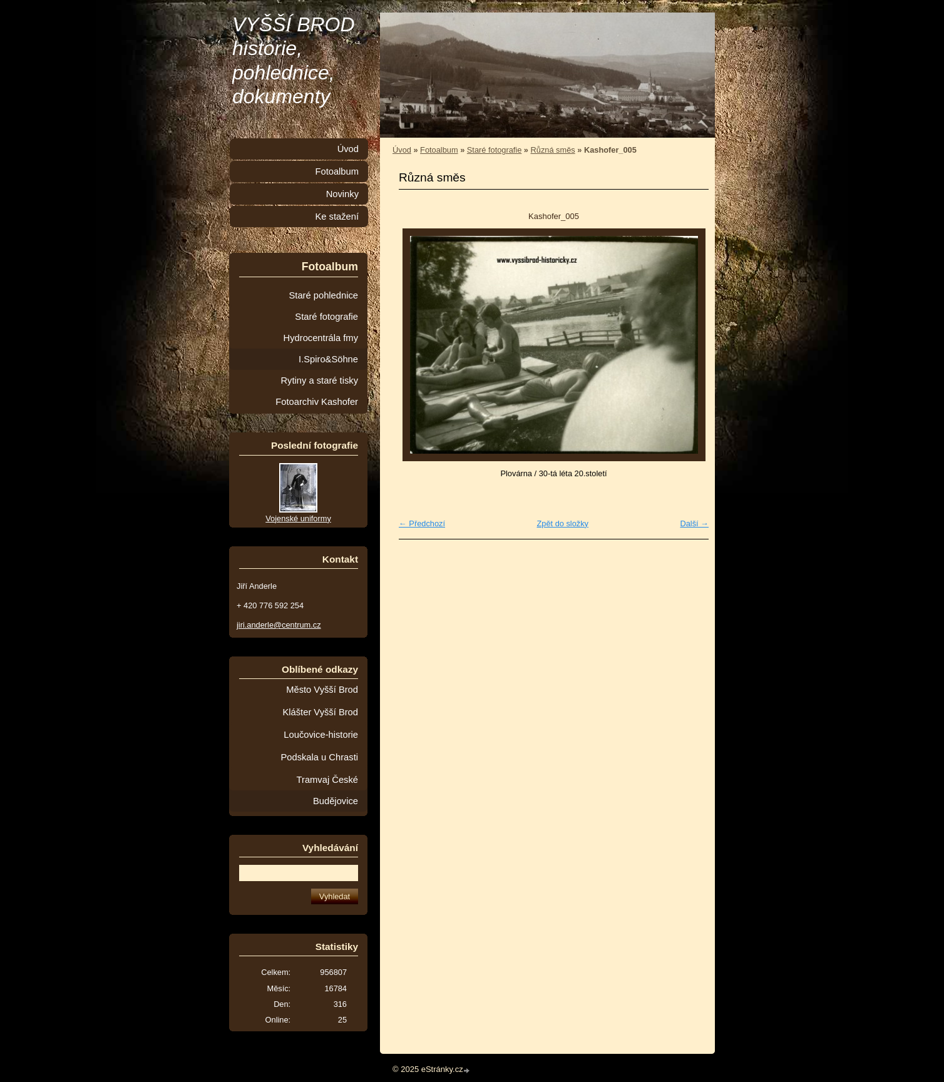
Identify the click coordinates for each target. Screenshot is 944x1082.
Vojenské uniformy (298, 518)
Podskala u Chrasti (319, 757)
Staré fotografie (494, 150)
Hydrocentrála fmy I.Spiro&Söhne (321, 348)
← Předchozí (422, 523)
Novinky (342, 194)
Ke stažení (337, 217)
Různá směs (553, 150)
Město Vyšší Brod (322, 690)
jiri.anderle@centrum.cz (279, 625)
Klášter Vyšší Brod (320, 712)
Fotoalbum (439, 150)
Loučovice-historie (321, 735)
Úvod (401, 150)
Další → (694, 523)
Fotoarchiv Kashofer (316, 402)
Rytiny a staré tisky (319, 380)
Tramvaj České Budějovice (327, 790)
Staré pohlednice (323, 295)
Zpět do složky (562, 523)
